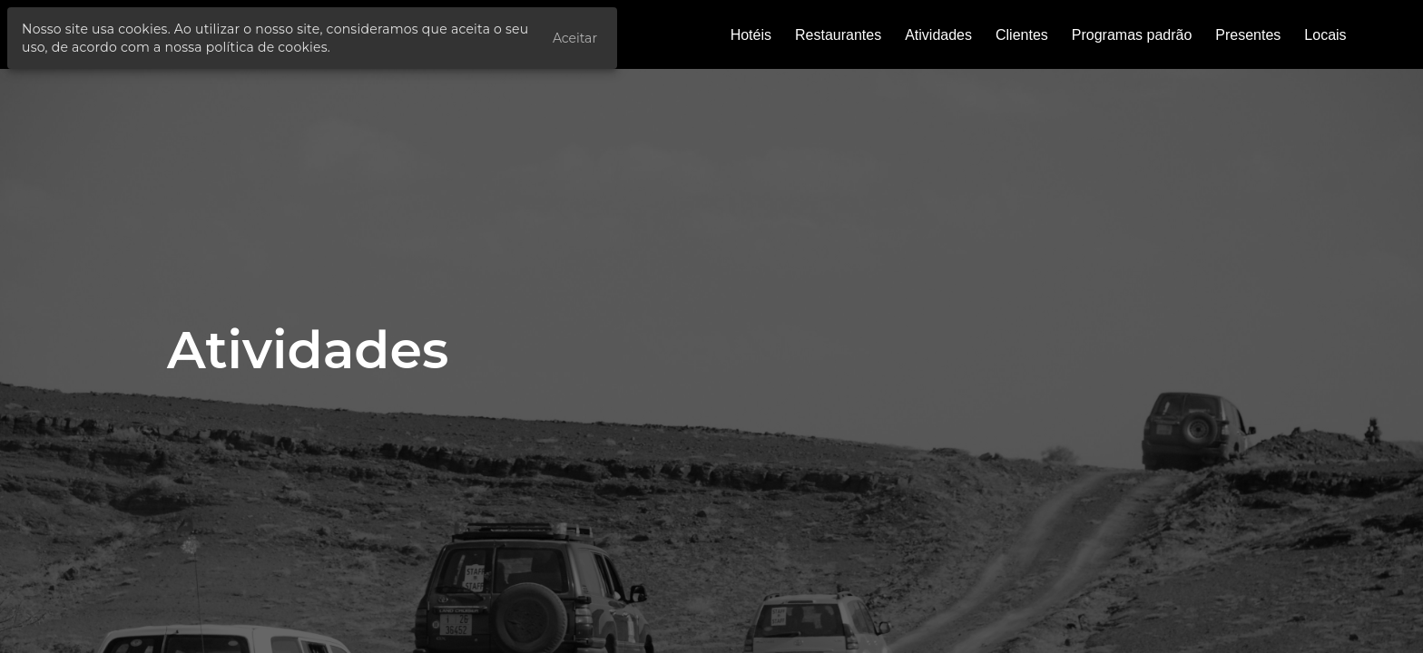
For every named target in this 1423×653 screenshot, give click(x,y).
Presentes (1248, 35)
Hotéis (751, 35)
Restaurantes (838, 35)
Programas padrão (1132, 35)
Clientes (1022, 35)
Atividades (938, 35)
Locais (1325, 35)
